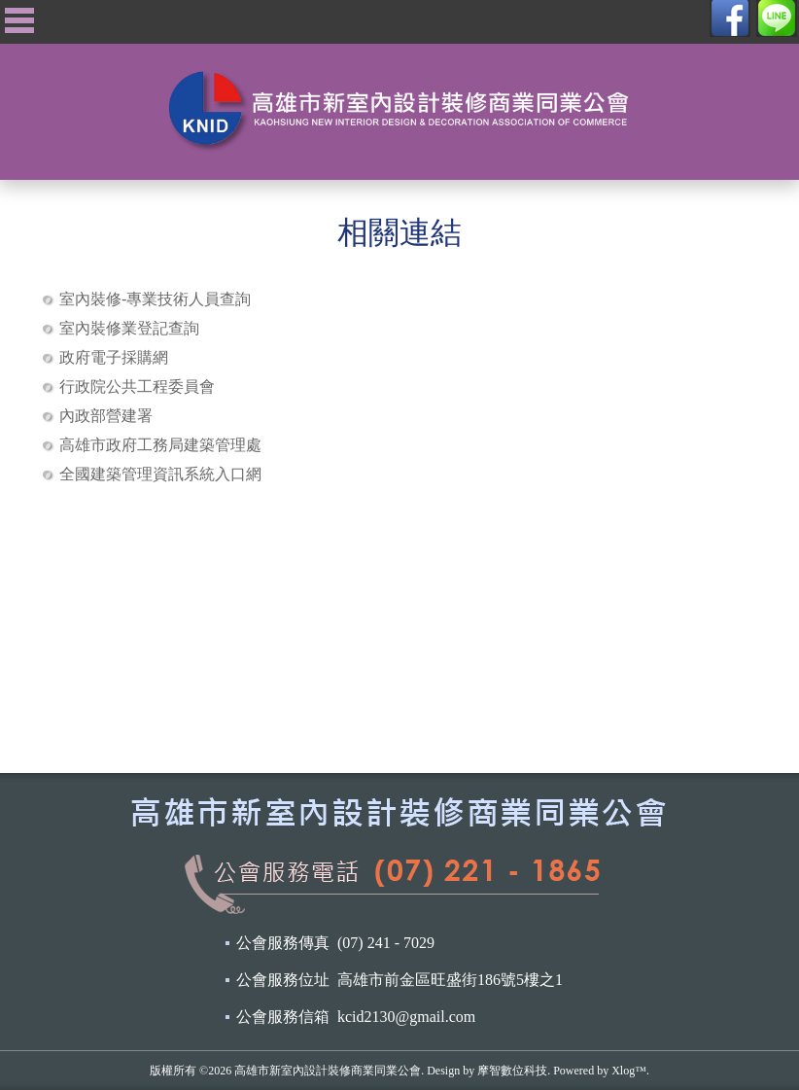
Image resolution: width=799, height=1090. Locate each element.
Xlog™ (628, 1070)
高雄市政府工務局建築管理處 (160, 445)
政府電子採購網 (113, 357)
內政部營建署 (106, 415)
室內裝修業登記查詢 (129, 328)
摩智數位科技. (513, 1070)
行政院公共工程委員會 (137, 386)
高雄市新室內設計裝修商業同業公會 (327, 1070)
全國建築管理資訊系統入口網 (160, 474)
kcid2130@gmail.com (406, 1016)
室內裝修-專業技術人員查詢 (155, 299)
